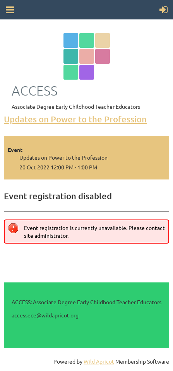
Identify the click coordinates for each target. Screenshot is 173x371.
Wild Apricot (99, 361)
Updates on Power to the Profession (75, 119)
